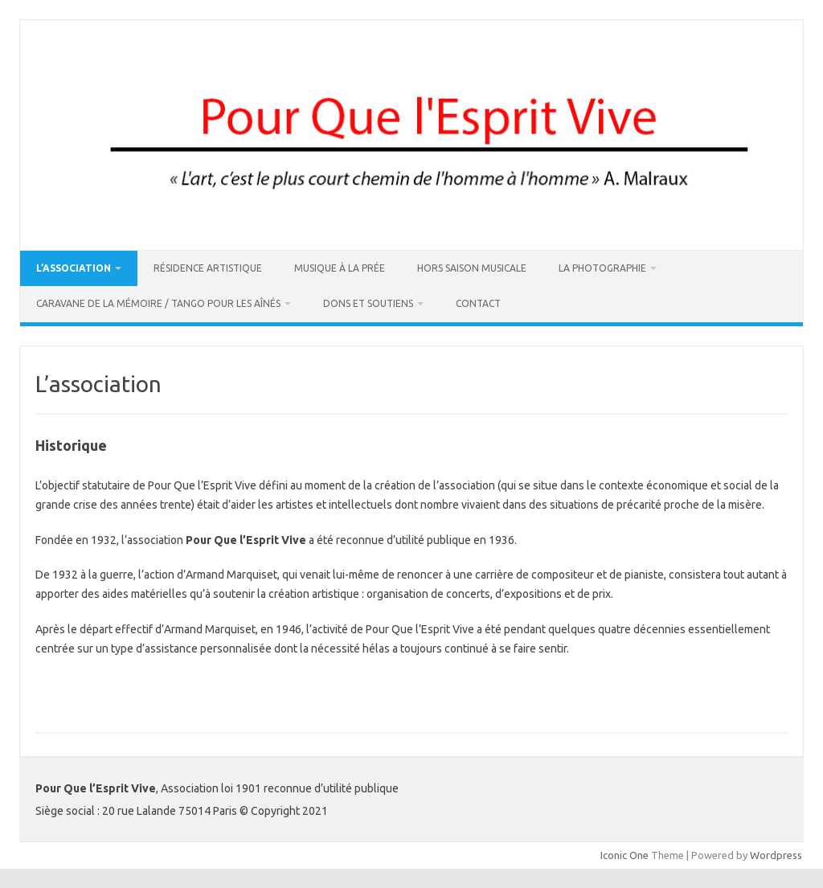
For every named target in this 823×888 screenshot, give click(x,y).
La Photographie (602, 268)
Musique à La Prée (339, 268)
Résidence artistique (208, 268)
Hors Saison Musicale (471, 268)
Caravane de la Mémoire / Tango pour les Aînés (158, 303)
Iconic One (624, 855)
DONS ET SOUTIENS (368, 303)
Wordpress (776, 855)
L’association (73, 268)
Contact (478, 303)
